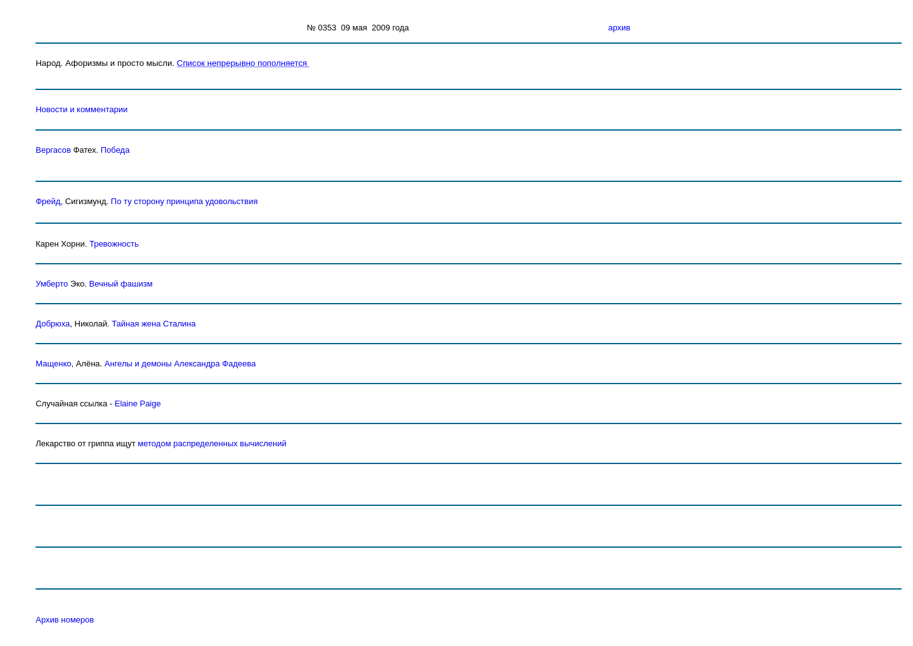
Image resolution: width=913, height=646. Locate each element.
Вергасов (53, 150)
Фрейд (48, 201)
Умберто (52, 283)
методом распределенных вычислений (212, 443)
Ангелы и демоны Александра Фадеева (180, 363)
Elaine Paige (138, 403)
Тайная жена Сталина (154, 323)
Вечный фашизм (120, 283)
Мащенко (53, 363)
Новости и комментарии (81, 109)
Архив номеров (65, 619)
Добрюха (53, 323)
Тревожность (114, 244)
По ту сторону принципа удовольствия (184, 201)
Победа (115, 150)
